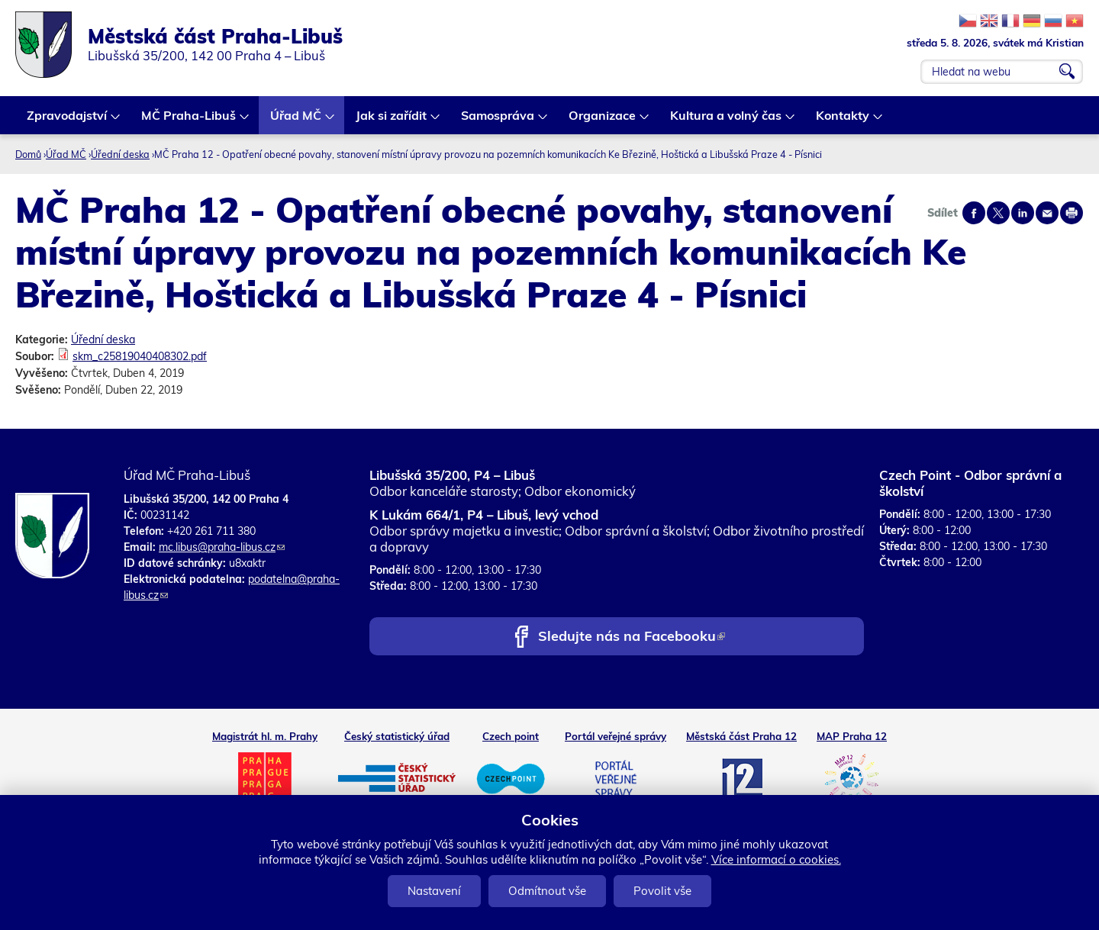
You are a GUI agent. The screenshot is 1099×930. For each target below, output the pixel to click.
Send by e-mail (1047, 212)
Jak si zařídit (392, 121)
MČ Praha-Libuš (189, 121)
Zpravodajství (67, 121)
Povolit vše (662, 890)
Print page (1071, 212)
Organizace (603, 121)
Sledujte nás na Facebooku (631, 637)
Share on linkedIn (1022, 212)
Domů (28, 154)
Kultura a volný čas (726, 121)
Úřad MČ (296, 121)
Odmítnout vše (547, 890)
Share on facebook (973, 212)
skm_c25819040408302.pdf (140, 356)
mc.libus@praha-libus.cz (222, 547)
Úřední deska (120, 154)
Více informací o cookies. (776, 859)
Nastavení (434, 890)
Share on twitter (998, 212)
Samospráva (498, 121)
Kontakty (843, 121)
